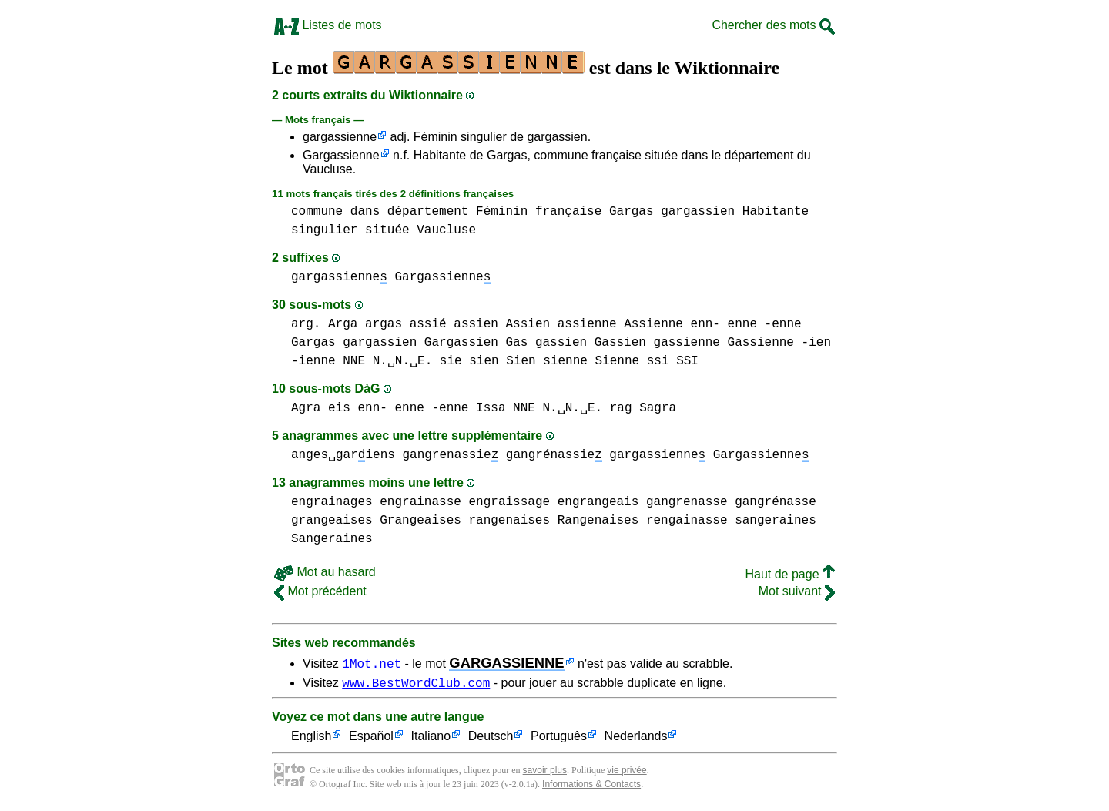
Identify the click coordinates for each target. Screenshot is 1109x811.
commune (317, 211)
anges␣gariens (343, 455)
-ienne (313, 361)
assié (428, 324)
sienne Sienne (591, 361)
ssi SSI (673, 361)
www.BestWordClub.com (416, 684)
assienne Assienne (620, 324)
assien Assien (502, 324)
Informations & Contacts (591, 786)
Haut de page (790, 574)
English (311, 739)
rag (621, 408)
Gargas (631, 211)
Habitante (775, 211)
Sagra (657, 408)
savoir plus (545, 772)
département (428, 211)
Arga (342, 324)
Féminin (502, 211)
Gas (516, 342)
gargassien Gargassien (420, 342)
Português (559, 739)
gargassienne (340, 136)
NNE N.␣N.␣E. (387, 361)
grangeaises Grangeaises (376, 520)
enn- (705, 324)
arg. (305, 324)
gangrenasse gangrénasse (731, 502)
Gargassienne (341, 155)
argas (383, 324)
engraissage (509, 502)
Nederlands (636, 739)
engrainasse (420, 502)
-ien (816, 342)
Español (371, 739)
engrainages (332, 502)
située (387, 230)
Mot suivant (797, 591)
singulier (324, 230)
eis (339, 408)
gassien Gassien (590, 342)
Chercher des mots (773, 25)
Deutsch (491, 739)
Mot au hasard (325, 571)
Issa (490, 408)
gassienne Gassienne (723, 342)
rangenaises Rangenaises (553, 520)
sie (451, 361)
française (568, 211)
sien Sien (502, 361)
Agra (305, 408)
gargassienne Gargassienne (391, 277)
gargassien (698, 211)
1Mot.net (371, 663)
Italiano (431, 739)
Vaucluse (446, 230)
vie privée (626, 772)
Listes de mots (328, 25)
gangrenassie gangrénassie (501, 455)
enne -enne (765, 324)
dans (365, 211)
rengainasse (687, 520)
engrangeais (598, 502)
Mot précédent (320, 591)
